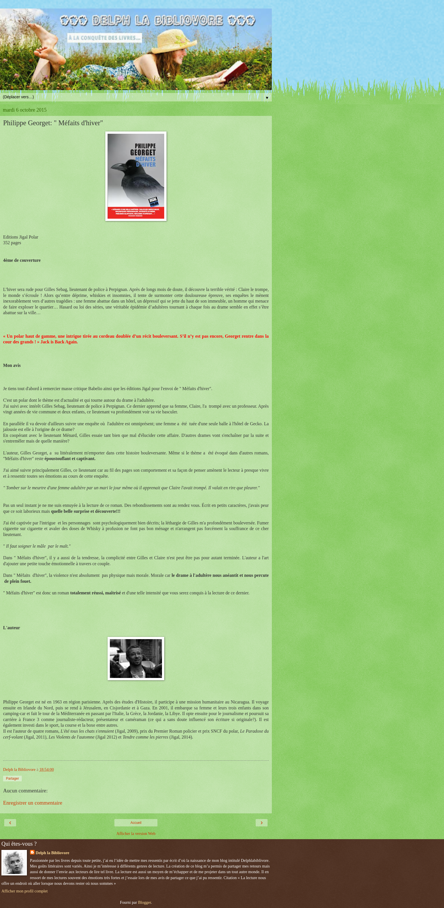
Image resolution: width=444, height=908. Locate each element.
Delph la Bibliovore (52, 852)
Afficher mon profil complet (24, 891)
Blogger (144, 902)
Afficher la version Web (135, 833)
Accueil (136, 823)
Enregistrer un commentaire (32, 803)
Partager (12, 779)
